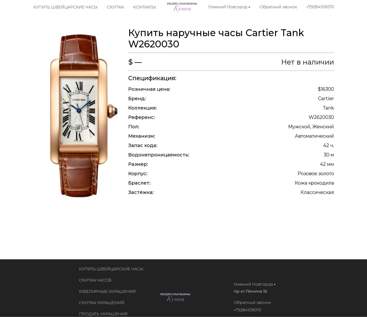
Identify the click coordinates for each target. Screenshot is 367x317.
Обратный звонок (278, 6)
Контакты (144, 7)
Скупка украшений (103, 302)
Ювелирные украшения (109, 291)
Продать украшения (105, 314)
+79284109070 (320, 6)
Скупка (115, 7)
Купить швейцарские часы (65, 7)
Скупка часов (97, 280)
